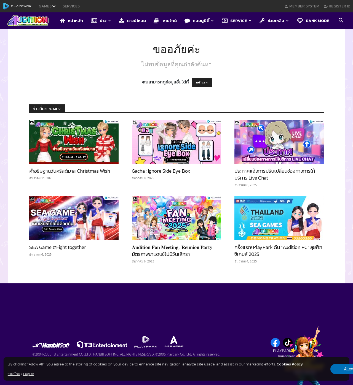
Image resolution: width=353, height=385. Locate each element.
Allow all (320, 366)
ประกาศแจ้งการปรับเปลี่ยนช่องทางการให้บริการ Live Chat (274, 174)
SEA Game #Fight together (57, 247)
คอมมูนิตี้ (199, 20)
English (28, 374)
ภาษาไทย (14, 374)
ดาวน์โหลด (132, 20)
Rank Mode (313, 20)
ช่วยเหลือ (274, 20)
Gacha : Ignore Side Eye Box (161, 171)
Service (237, 20)
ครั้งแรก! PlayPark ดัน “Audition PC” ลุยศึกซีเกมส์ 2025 (278, 250)
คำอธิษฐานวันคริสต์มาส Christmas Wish (69, 171)
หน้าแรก (202, 82)
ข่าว (101, 20)
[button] (340, 21)
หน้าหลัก (71, 20)
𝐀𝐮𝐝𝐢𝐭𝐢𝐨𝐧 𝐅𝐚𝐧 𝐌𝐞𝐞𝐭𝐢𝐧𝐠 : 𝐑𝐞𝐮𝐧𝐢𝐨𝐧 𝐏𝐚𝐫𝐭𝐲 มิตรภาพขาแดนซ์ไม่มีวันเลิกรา (172, 250)
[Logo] (31, 20)
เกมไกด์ (165, 20)
